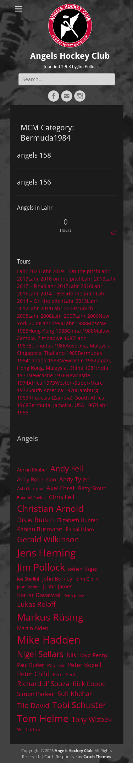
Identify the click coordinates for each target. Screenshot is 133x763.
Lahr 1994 (51, 323)
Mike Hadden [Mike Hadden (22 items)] (49, 640)
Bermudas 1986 (47, 345)
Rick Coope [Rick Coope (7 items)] (89, 683)
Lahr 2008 (40, 315)
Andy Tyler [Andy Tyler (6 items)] (74, 479)
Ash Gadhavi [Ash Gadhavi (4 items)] (30, 488)
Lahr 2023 (28, 271)
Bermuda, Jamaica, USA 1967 (62, 405)
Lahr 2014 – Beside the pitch (62, 293)
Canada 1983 (43, 360)
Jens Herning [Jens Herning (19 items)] (46, 552)
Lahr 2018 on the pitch (55, 278)
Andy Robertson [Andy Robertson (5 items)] (36, 479)
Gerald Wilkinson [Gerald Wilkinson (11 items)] (48, 539)
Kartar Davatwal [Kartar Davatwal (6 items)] (38, 595)
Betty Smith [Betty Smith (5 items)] (92, 488)
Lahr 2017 (56, 286)
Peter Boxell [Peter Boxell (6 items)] (84, 665)
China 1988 (80, 330)
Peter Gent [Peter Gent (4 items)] (64, 674)
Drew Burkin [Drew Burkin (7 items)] (35, 519)
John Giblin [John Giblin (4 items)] (87, 579)
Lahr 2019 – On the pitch (69, 271)
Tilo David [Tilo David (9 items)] (33, 705)
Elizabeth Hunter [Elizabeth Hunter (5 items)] (77, 520)
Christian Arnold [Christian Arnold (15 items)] (50, 508)
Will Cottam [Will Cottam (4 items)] (29, 729)
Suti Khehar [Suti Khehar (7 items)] (74, 693)
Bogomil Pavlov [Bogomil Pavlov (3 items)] (31, 497)
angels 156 (34, 182)
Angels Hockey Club (70, 56)
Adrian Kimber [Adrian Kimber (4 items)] (32, 470)
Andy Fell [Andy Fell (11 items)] (66, 468)
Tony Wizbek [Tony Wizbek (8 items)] (92, 719)
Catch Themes (97, 756)
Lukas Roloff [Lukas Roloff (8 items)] (36, 604)
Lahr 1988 (75, 323)
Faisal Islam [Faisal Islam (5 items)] (80, 529)
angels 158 (34, 155)
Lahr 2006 (87, 315)
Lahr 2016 (80, 286)
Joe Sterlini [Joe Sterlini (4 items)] (28, 579)
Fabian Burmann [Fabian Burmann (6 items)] (39, 529)
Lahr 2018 (93, 278)
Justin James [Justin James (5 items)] (57, 586)
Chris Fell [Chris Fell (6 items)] (61, 497)
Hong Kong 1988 (47, 330)
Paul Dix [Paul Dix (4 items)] (55, 665)
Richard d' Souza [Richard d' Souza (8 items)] (43, 683)
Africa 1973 (41, 382)
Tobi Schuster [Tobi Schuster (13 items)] (79, 705)
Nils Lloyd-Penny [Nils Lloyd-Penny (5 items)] (87, 655)
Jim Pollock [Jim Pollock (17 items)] (41, 566)
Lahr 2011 (40, 308)
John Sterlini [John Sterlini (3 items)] (28, 586)
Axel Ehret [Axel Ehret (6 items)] (60, 488)
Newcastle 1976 (47, 375)
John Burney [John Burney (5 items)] (57, 578)
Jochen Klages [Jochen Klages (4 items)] (82, 569)
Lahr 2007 (63, 315)
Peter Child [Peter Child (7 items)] (33, 673)
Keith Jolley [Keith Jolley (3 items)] (73, 595)
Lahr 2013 (75, 301)
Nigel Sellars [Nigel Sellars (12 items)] (40, 654)
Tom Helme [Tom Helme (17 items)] (42, 718)
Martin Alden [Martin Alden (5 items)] (32, 628)
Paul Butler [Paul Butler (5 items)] (30, 664)
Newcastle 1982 (77, 360)
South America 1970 (52, 390)
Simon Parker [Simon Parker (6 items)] (35, 694)
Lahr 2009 (63, 308)
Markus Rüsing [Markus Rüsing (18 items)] (50, 616)
